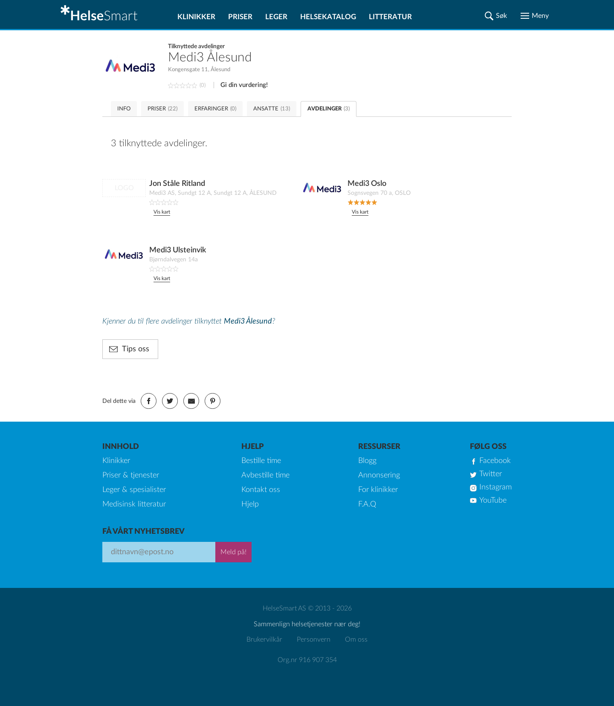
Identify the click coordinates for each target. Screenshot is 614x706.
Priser (240, 16)
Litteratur (390, 16)
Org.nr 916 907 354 (307, 660)
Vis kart (162, 211)
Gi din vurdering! (244, 85)
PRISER (162, 109)
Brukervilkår (264, 639)
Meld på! (233, 552)
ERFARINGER (215, 109)
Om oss (356, 639)
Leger (276, 16)
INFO (123, 109)
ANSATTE (271, 109)
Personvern (313, 639)
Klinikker (196, 16)
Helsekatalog (328, 16)
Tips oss (135, 349)
